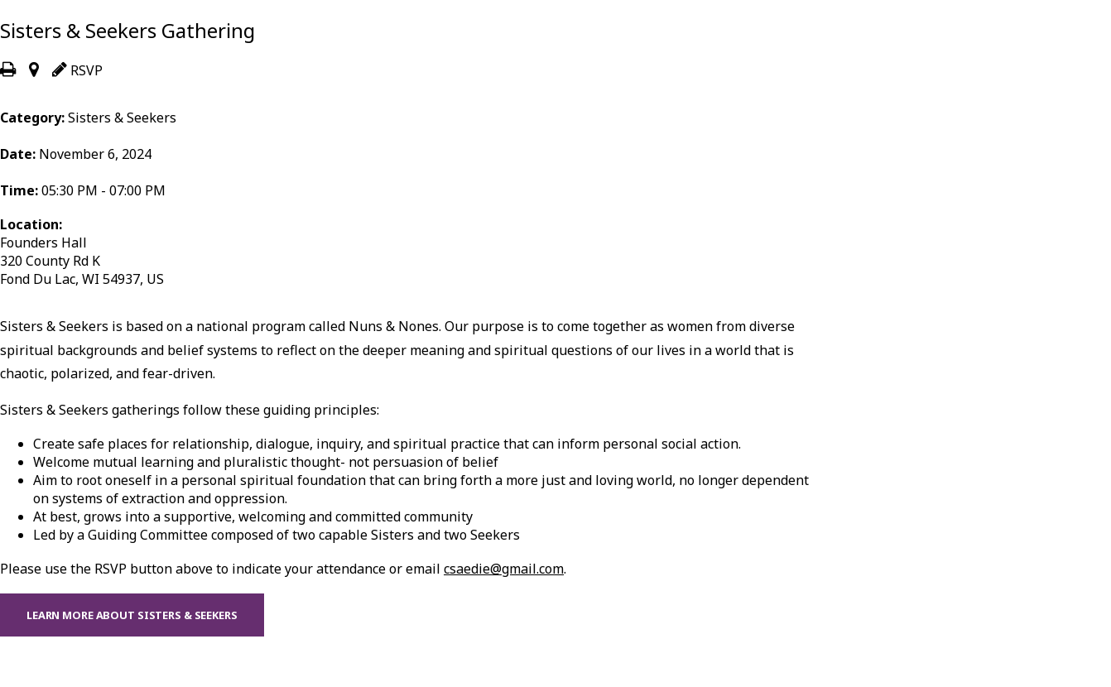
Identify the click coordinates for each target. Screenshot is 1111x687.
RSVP (77, 70)
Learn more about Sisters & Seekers (132, 615)
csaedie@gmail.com (504, 569)
